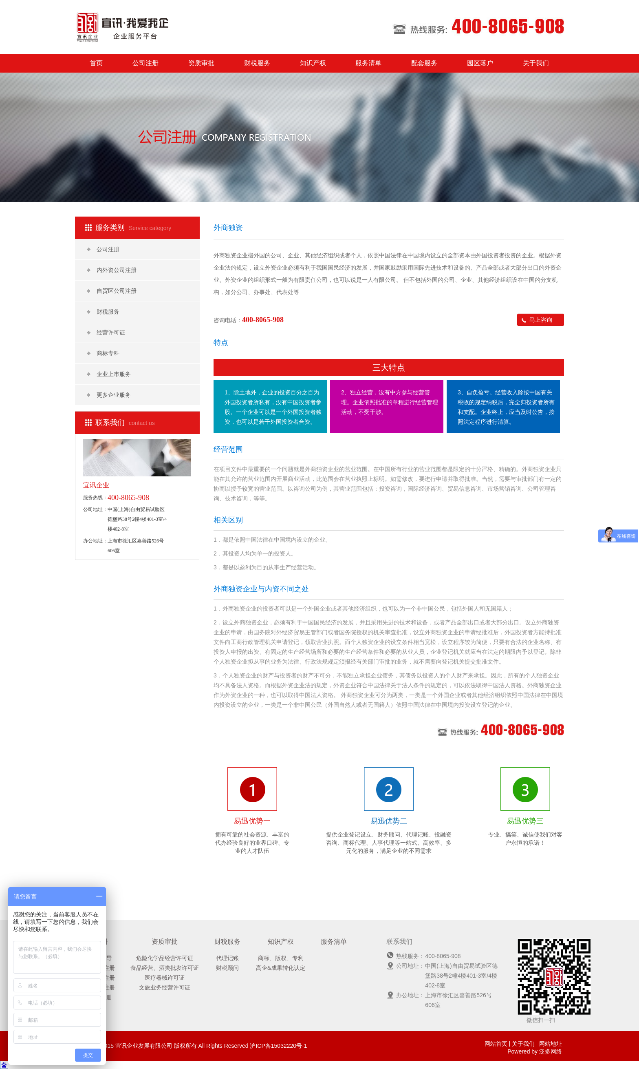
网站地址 (550, 1044)
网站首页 (496, 1044)
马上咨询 (537, 319)
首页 (96, 63)
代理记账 (227, 958)
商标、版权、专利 (281, 958)
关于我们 (536, 63)
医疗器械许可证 (165, 977)
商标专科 (103, 353)
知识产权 (313, 63)
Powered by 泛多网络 (534, 1051)
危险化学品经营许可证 (164, 958)
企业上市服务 (109, 374)
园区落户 (480, 63)
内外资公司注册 (112, 270)
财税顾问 (227, 968)
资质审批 (201, 63)
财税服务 (257, 63)
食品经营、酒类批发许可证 (164, 968)
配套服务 (424, 63)
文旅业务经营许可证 (164, 987)
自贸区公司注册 (112, 291)
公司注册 (145, 63)
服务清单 (368, 63)
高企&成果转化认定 (280, 968)
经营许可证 (106, 332)
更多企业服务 (109, 395)
